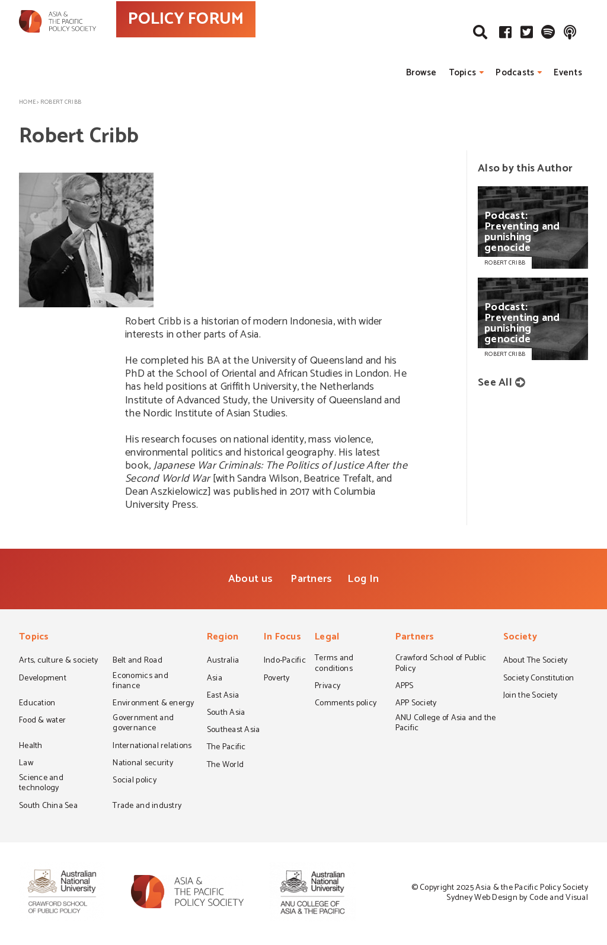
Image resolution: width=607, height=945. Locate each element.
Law (26, 764)
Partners (311, 579)
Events (568, 72)
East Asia (223, 696)
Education (37, 704)
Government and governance (143, 724)
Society (520, 638)
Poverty (277, 679)
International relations (152, 747)
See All (495, 383)
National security (143, 764)
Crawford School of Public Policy (441, 664)
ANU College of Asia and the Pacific (445, 724)
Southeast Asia (233, 731)
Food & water (42, 721)
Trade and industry (147, 807)
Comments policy (345, 704)
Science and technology (41, 784)
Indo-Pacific (285, 661)
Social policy (134, 781)
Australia (223, 661)
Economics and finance (140, 682)
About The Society (535, 661)
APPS (404, 687)
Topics (463, 72)
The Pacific (226, 748)
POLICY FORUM (237, 41)
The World (225, 766)
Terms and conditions (334, 664)
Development (42, 679)
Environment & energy (153, 704)
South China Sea (48, 807)
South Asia (226, 714)
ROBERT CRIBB (504, 263)
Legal (327, 638)
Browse (421, 72)
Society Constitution (538, 679)
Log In (363, 579)
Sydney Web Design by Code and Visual (517, 898)
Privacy (327, 687)
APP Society (416, 704)
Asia (214, 679)
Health (31, 747)
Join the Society (530, 696)
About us (250, 579)
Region (223, 638)
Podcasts (515, 72)
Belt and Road (137, 661)
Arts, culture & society (58, 661)
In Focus (282, 638)
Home (27, 102)
